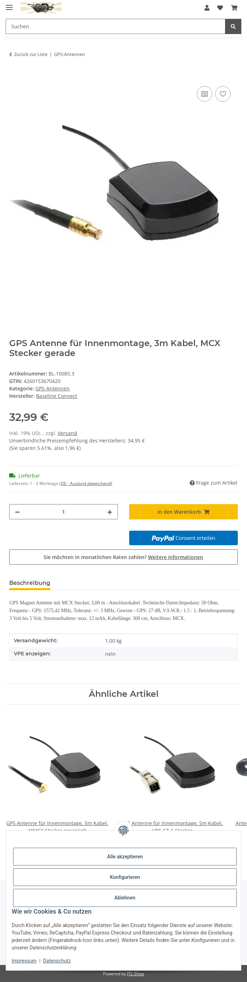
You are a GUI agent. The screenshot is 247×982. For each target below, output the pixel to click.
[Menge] (63, 511)
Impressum (24, 961)
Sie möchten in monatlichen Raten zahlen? (123, 557)
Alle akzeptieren (125, 856)
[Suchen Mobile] (115, 26)
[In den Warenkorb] (15, 76)
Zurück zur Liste (30, 54)
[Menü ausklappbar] (9, 4)
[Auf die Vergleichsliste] (204, 94)
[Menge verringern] (17, 511)
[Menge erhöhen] (109, 511)
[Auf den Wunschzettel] (223, 94)
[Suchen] (233, 26)
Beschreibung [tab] (29, 583)
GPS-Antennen (52, 388)
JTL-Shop (135, 974)
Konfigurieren (125, 877)
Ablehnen (124, 898)
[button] (207, 8)
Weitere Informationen (175, 557)
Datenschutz (57, 961)
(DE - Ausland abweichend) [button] (85, 483)
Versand (67, 433)
